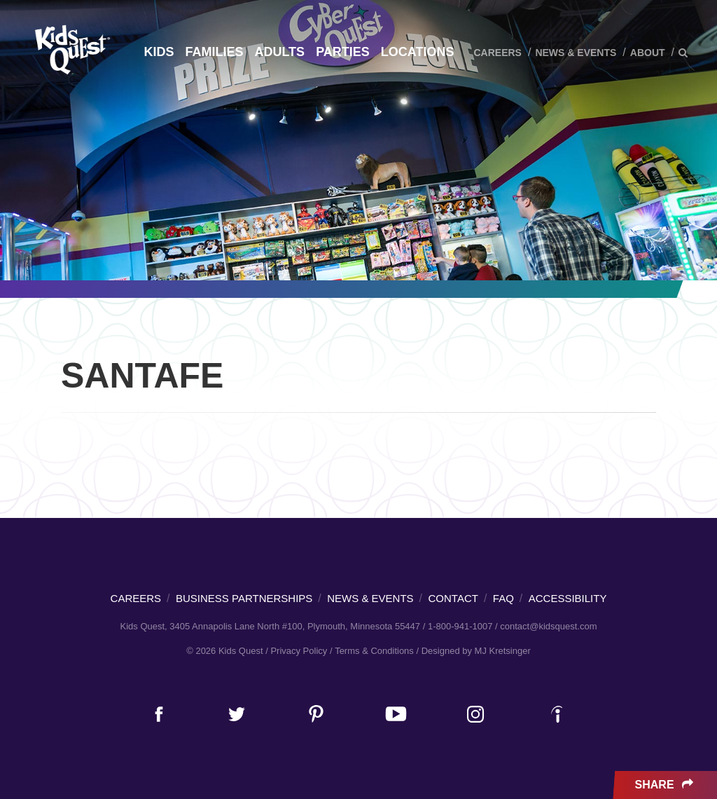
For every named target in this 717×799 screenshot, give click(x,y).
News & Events (575, 52)
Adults (279, 52)
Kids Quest (70, 49)
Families (214, 52)
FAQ (503, 598)
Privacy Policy (298, 651)
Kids (159, 52)
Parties (343, 52)
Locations (417, 52)
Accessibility (568, 598)
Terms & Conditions (374, 651)
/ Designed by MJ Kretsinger (473, 651)
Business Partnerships (244, 598)
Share (665, 785)
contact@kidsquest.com (548, 626)
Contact (453, 598)
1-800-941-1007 (460, 626)
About (647, 52)
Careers (497, 52)
